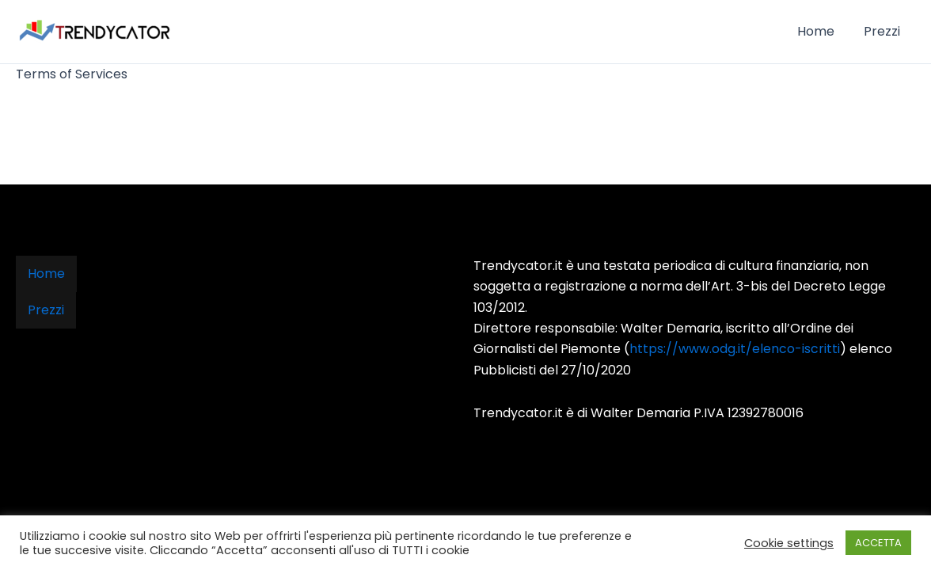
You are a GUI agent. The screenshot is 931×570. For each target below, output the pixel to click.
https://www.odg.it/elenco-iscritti (734, 349)
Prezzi (884, 31)
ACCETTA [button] (878, 542)
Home (822, 31)
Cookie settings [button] (789, 543)
